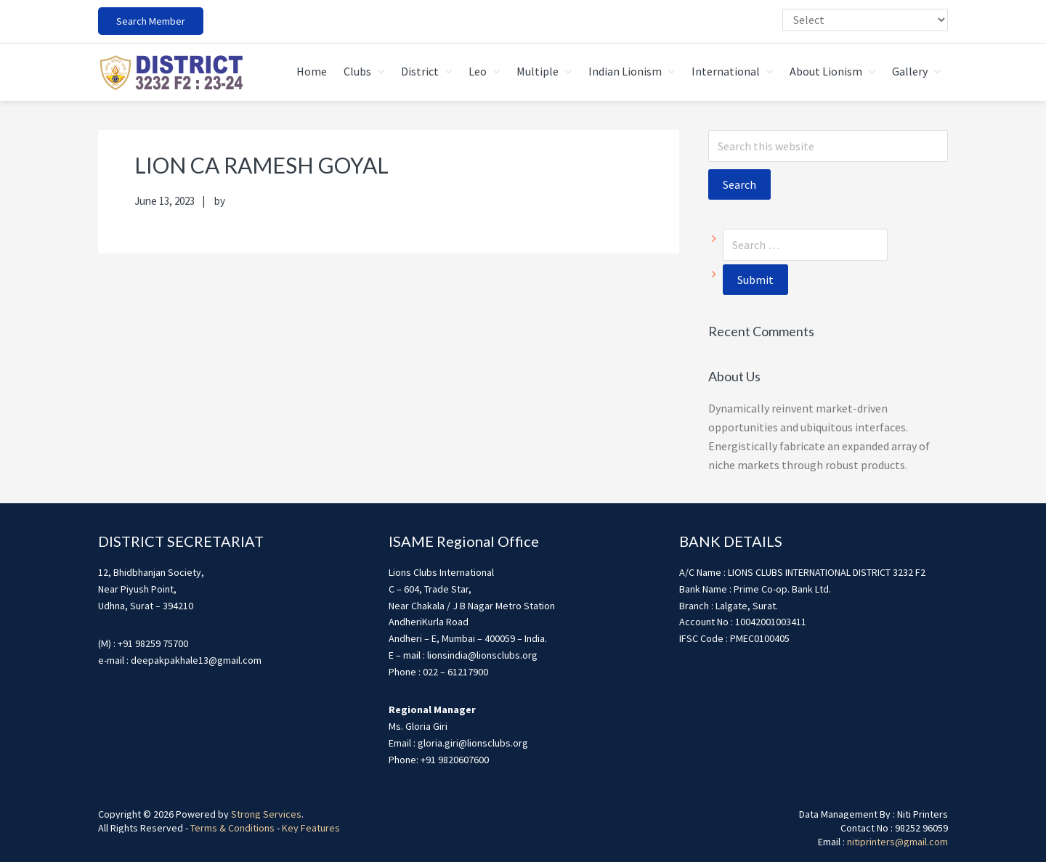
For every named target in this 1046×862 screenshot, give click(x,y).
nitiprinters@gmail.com (897, 840)
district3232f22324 (170, 72)
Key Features (311, 827)
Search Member (150, 21)
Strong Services (266, 813)
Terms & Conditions (232, 827)
